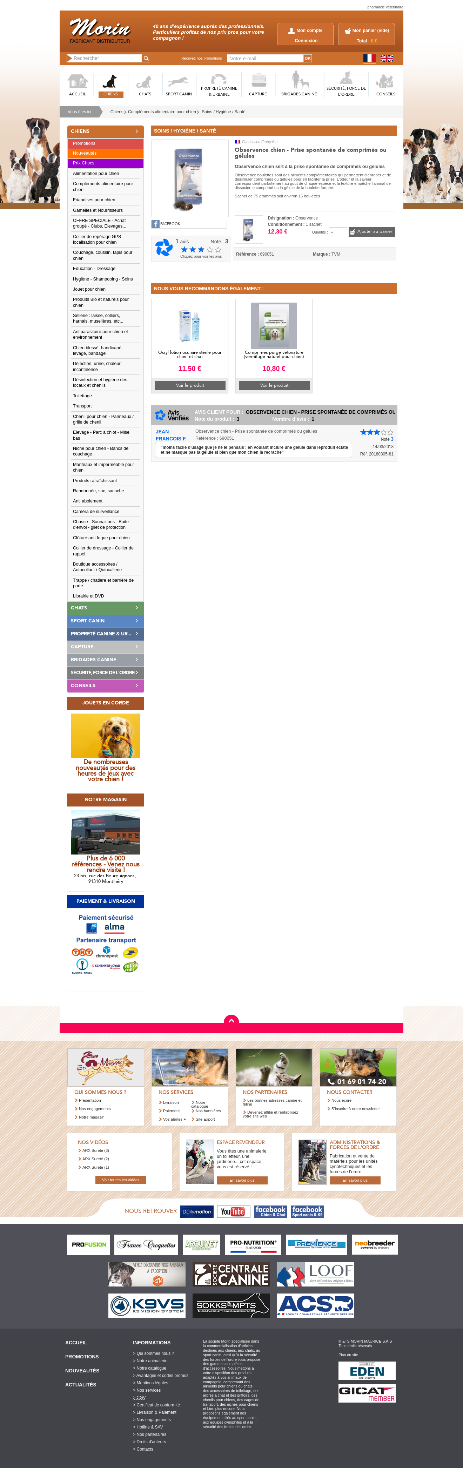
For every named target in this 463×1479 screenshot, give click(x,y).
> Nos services (147, 1390)
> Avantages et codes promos (160, 1375)
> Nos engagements (152, 1419)
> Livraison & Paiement (154, 1412)
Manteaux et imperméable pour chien (103, 467)
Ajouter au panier (374, 231)
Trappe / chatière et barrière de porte (103, 583)
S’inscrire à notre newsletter (355, 1109)
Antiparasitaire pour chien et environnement (100, 334)
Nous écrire (341, 1100)
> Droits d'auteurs (149, 1441)
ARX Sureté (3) (95, 1150)
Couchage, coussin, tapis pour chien (102, 255)
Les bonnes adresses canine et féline (272, 1102)
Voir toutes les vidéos (121, 1180)
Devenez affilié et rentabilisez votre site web (270, 1114)
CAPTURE (258, 94)
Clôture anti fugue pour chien (101, 537)
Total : (367, 41)
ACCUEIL (77, 94)
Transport (82, 406)
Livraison (171, 1102)
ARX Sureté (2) (95, 1159)
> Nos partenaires (149, 1434)
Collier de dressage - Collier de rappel (103, 551)
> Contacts (143, 1449)
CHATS (145, 94)
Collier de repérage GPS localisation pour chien (97, 239)
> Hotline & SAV (148, 1427)
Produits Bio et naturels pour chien (101, 302)
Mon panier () (371, 30)
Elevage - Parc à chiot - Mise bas (101, 435)
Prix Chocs (83, 163)
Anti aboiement (87, 501)
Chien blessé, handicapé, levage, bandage (97, 350)
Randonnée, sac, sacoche (98, 490)
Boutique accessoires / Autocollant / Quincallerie (97, 567)
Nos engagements (95, 1109)
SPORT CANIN (179, 94)
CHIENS (110, 94)
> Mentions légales (150, 1382)
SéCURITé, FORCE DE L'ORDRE (346, 92)
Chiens (116, 111)
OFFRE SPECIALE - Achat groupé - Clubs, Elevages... (99, 223)
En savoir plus (242, 1180)
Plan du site (348, 1355)
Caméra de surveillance (96, 511)
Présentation (90, 1100)
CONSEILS (385, 94)
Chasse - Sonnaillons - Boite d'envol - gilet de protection (101, 524)
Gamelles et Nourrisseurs (98, 210)
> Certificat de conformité (156, 1405)
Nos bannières (208, 1111)
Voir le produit (190, 385)
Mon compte (305, 30)
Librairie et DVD (88, 596)
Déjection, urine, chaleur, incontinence (97, 366)
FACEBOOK (170, 224)
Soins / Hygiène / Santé (223, 111)
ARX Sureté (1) (95, 1167)
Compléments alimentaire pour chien (162, 111)
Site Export (205, 1119)
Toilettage (82, 395)
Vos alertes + (174, 1119)
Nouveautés (84, 153)
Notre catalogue (199, 1104)
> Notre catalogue (149, 1368)
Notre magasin (92, 1117)
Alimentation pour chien (96, 173)
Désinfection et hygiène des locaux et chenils (100, 382)
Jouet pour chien (89, 289)
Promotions (84, 143)
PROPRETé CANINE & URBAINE (219, 92)
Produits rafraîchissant (95, 480)
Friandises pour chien (94, 199)
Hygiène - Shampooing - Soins (103, 279)
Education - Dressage (94, 268)
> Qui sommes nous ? (153, 1353)
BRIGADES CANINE (299, 94)
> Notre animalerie (150, 1360)
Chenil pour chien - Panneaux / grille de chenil (103, 419)
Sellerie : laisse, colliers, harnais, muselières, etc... (98, 318)
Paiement (171, 1111)
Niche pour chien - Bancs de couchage (100, 451)
